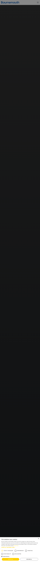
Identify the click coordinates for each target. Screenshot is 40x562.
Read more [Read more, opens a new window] (16, 545)
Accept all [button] (10, 559)
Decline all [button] (29, 559)
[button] (20, 547)
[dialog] (20, 549)
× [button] (38, 538)
